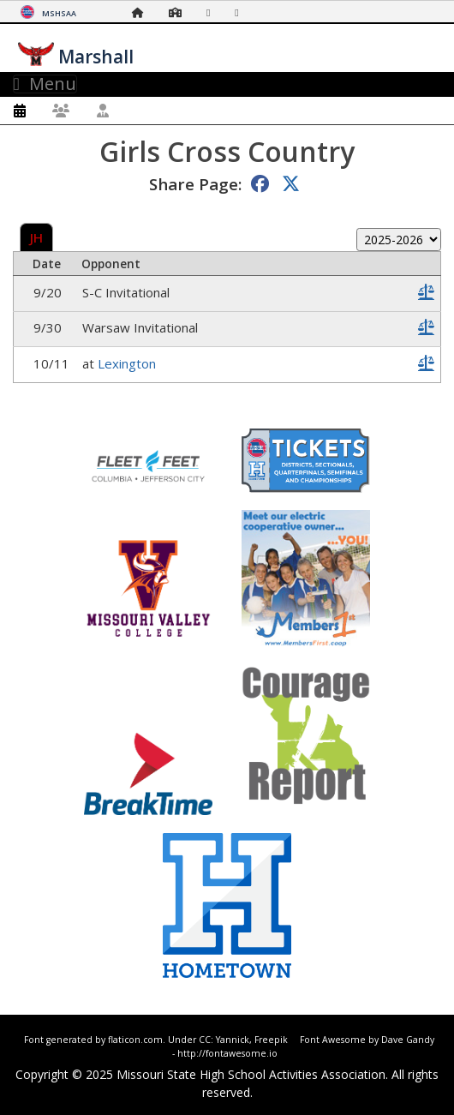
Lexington (127, 363)
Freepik (271, 1040)
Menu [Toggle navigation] (45, 84)
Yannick (232, 1040)
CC (205, 1040)
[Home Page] (142, 12)
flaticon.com (135, 1040)
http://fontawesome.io (227, 1053)
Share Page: (195, 184)
